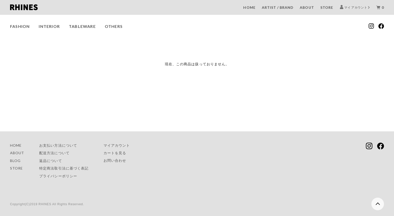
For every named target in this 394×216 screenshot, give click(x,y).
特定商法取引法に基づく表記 (63, 168)
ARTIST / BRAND (278, 7)
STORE (326, 7)
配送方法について (54, 153)
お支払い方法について (58, 145)
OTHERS (114, 26)
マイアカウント (117, 145)
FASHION (20, 26)
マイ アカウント (355, 7)
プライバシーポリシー (58, 176)
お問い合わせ (115, 160)
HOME (249, 7)
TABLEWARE (82, 26)
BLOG (15, 160)
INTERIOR (49, 26)
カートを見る (115, 153)
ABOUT (307, 7)
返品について (50, 160)
